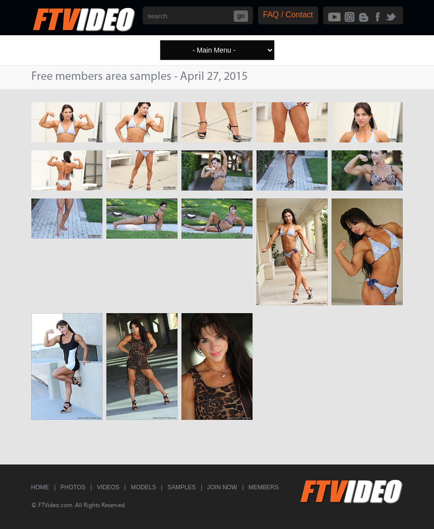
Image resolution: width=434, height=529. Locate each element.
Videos (108, 487)
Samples (182, 487)
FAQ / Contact (288, 14)
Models (143, 487)
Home (40, 487)
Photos (73, 487)
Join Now (222, 487)
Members (264, 487)
